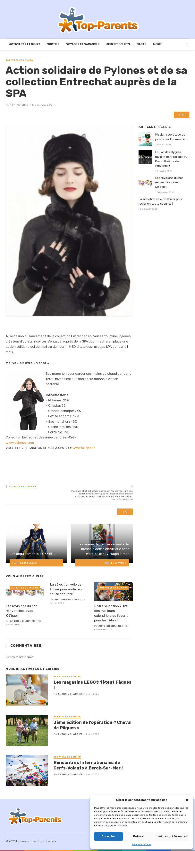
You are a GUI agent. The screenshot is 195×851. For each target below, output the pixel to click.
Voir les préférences (172, 836)
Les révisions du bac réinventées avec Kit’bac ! (22, 611)
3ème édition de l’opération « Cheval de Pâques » (92, 725)
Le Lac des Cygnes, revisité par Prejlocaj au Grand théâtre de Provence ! (171, 158)
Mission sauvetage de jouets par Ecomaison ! (170, 137)
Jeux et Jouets (118, 44)
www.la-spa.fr (83, 448)
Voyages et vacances (82, 44)
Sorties (53, 44)
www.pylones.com (20, 443)
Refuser (139, 836)
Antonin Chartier (22, 621)
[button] (187, 800)
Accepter (108, 836)
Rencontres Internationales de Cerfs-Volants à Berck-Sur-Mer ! (88, 765)
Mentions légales (141, 844)
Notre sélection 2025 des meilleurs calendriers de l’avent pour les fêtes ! (111, 613)
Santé (141, 44)
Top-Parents (19, 105)
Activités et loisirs (24, 44)
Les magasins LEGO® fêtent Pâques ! (92, 685)
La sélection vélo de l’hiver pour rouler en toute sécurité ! (66, 589)
